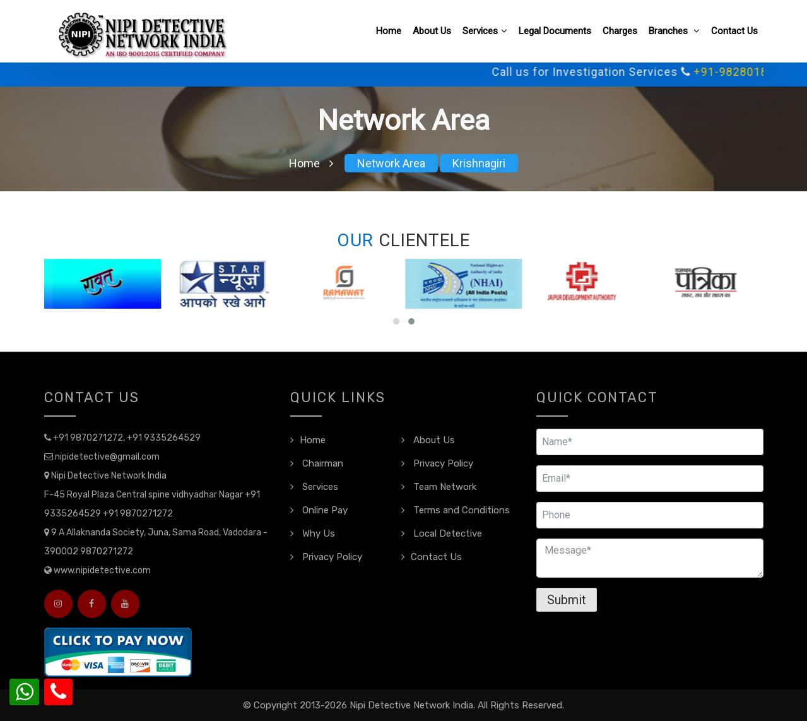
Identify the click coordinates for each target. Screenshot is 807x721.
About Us (432, 31)
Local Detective (441, 533)
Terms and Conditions (455, 510)
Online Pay (319, 510)
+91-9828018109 (752, 71)
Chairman (316, 463)
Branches (674, 31)
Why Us (312, 533)
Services (484, 31)
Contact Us (734, 31)
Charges (620, 31)
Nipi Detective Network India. (412, 705)
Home (388, 31)
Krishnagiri (478, 163)
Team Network (438, 486)
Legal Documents (555, 31)
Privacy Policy (437, 463)
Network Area (391, 163)
